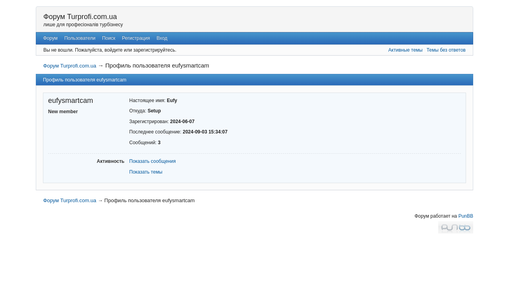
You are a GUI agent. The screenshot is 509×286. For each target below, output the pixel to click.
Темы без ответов (446, 50)
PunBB (465, 216)
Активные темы (406, 50)
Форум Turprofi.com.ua (80, 17)
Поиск (108, 38)
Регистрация (136, 38)
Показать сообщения (152, 161)
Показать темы (145, 172)
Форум (50, 38)
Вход (162, 38)
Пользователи (79, 38)
